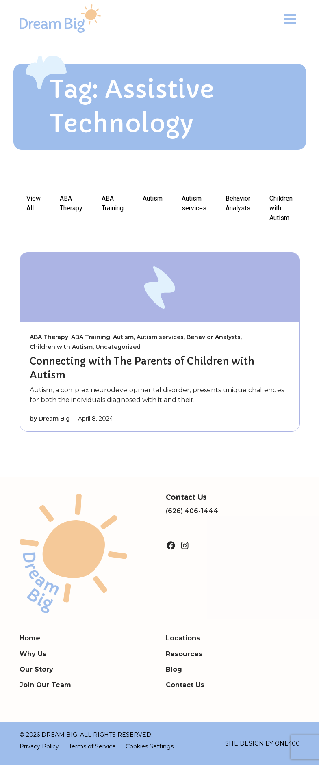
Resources (184, 654)
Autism (153, 198)
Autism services (194, 203)
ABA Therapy (71, 203)
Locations (183, 638)
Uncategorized (118, 347)
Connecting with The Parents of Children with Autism (142, 368)
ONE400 (287, 743)
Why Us (33, 654)
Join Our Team (45, 685)
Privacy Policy (39, 746)
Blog (174, 669)
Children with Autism (281, 208)
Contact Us (185, 685)
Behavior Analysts (238, 203)
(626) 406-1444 (192, 511)
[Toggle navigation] (290, 19)
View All (33, 203)
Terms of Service (92, 746)
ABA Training (113, 203)
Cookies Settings (150, 746)
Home (30, 638)
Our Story (36, 669)
